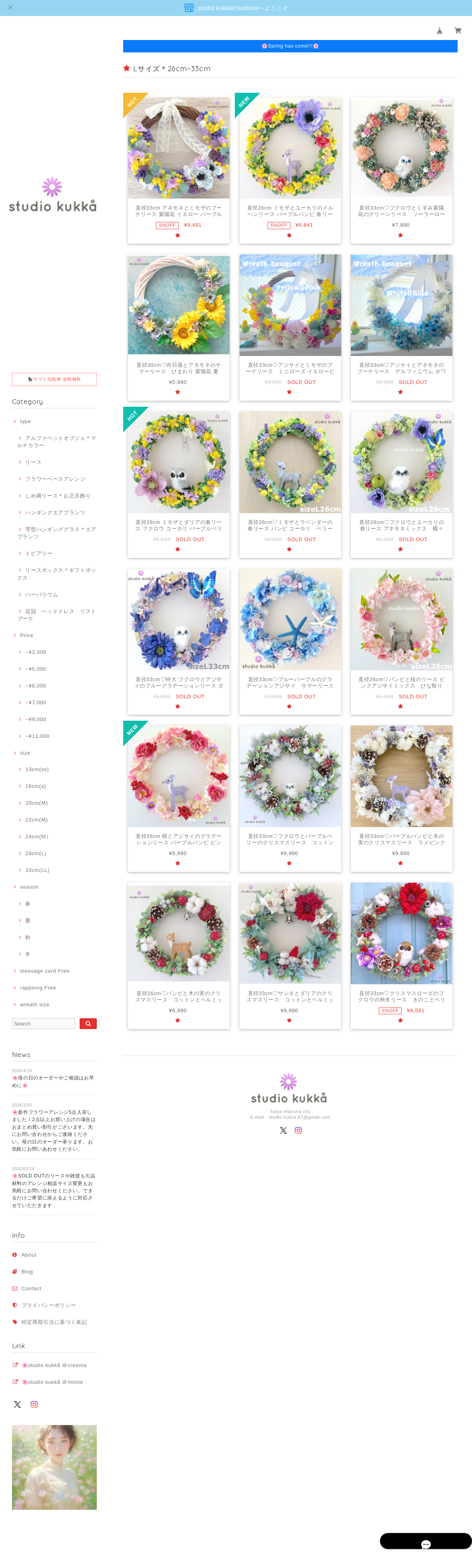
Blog (27, 1272)
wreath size (35, 1004)
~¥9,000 (35, 719)
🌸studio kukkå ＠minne (52, 1382)
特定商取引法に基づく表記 (54, 1322)
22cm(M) (36, 820)
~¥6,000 (35, 686)
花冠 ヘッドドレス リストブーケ (56, 615)
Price (26, 635)
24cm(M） (38, 836)
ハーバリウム (41, 595)
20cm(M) (36, 803)
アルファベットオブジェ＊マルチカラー (56, 441)
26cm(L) (35, 853)
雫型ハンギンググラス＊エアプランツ (56, 533)
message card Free (45, 971)
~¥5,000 (35, 669)
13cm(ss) (37, 769)
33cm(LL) (37, 870)
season (29, 887)
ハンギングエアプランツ (55, 513)
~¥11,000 (37, 736)
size (25, 753)
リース (33, 462)
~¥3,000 (35, 652)
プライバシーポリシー (49, 1305)
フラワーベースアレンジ (55, 479)
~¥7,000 (35, 703)
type (25, 421)
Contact (32, 1288)
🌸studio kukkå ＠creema (54, 1365)
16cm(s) (35, 786)
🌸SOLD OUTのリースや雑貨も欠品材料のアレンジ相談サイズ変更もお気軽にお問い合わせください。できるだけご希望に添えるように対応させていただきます (54, 1190)
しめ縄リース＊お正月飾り (58, 496)
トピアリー (38, 553)
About (29, 1255)
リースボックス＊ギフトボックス (56, 573)
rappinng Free (38, 988)
